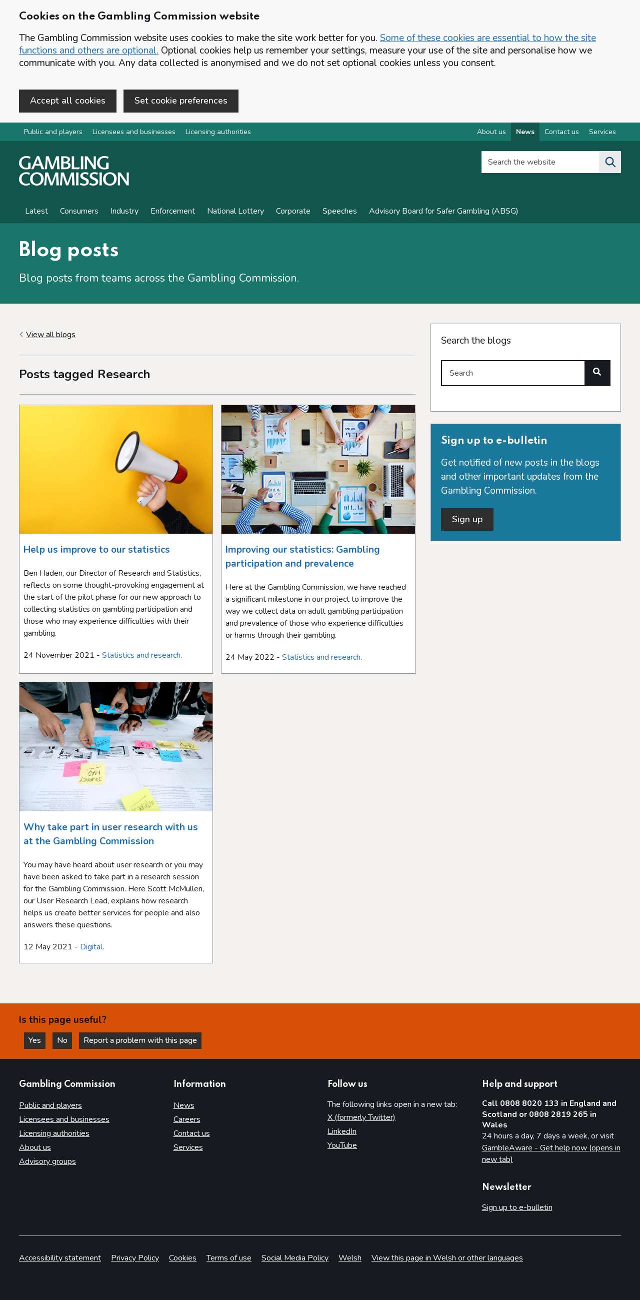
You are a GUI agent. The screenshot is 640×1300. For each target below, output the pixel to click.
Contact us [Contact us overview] (561, 132)
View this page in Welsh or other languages (447, 1257)
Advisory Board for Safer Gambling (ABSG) (443, 211)
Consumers (79, 211)
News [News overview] (525, 132)
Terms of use (229, 1257)
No (64, 1040)
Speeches (339, 211)
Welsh (350, 1257)
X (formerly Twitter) (362, 1117)
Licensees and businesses (134, 132)
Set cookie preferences (181, 101)
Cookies (182, 1257)
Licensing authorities (218, 132)
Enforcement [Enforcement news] (172, 211)
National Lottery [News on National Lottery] (235, 211)
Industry (124, 211)
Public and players (53, 132)
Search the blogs (476, 340)
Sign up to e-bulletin (517, 1207)
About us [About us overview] (491, 132)
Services (188, 1147)
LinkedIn (342, 1131)
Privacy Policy (135, 1257)
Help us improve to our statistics (97, 549)
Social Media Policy (295, 1257)
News (184, 1105)
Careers (187, 1119)
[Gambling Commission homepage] (74, 183)
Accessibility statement (60, 1257)
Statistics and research (141, 655)
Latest (36, 211)
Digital (91, 946)
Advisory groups (47, 1161)
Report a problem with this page (140, 1040)
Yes (37, 1040)
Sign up (467, 519)
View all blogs (51, 334)
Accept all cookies (68, 101)
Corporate (293, 211)
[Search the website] (610, 162)
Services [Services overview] (602, 132)
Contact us (192, 1133)
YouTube (342, 1145)
